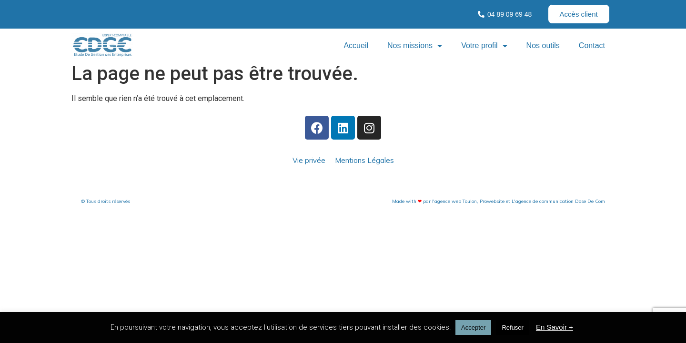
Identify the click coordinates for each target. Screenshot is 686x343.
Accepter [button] (473, 327)
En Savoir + (554, 327)
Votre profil (484, 45)
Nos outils (543, 45)
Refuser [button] (513, 327)
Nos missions (414, 45)
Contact (592, 45)
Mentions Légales (364, 160)
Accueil (355, 45)
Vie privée (309, 160)
